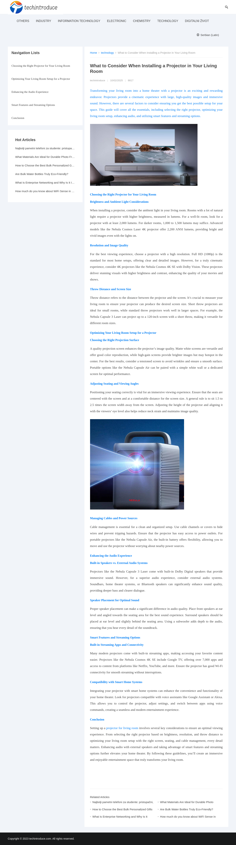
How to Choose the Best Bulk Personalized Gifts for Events (45, 165)
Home (93, 52)
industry (43, 21)
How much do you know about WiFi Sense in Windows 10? (45, 191)
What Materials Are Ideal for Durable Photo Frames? (45, 156)
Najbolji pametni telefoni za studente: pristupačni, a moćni (45, 148)
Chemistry (142, 21)
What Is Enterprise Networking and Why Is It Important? (45, 182)
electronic (116, 21)
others (23, 21)
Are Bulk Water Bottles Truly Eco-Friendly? (186, 809)
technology (167, 21)
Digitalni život (197, 21)
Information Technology (79, 21)
